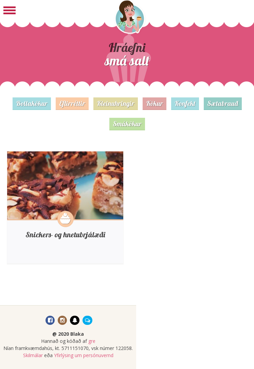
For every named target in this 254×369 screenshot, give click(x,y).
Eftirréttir (72, 103)
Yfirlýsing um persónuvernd (83, 355)
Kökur (154, 103)
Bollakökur (32, 103)
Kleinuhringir (115, 103)
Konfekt (185, 103)
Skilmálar (33, 355)
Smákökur (127, 123)
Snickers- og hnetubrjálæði (65, 234)
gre (91, 341)
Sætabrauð (222, 103)
